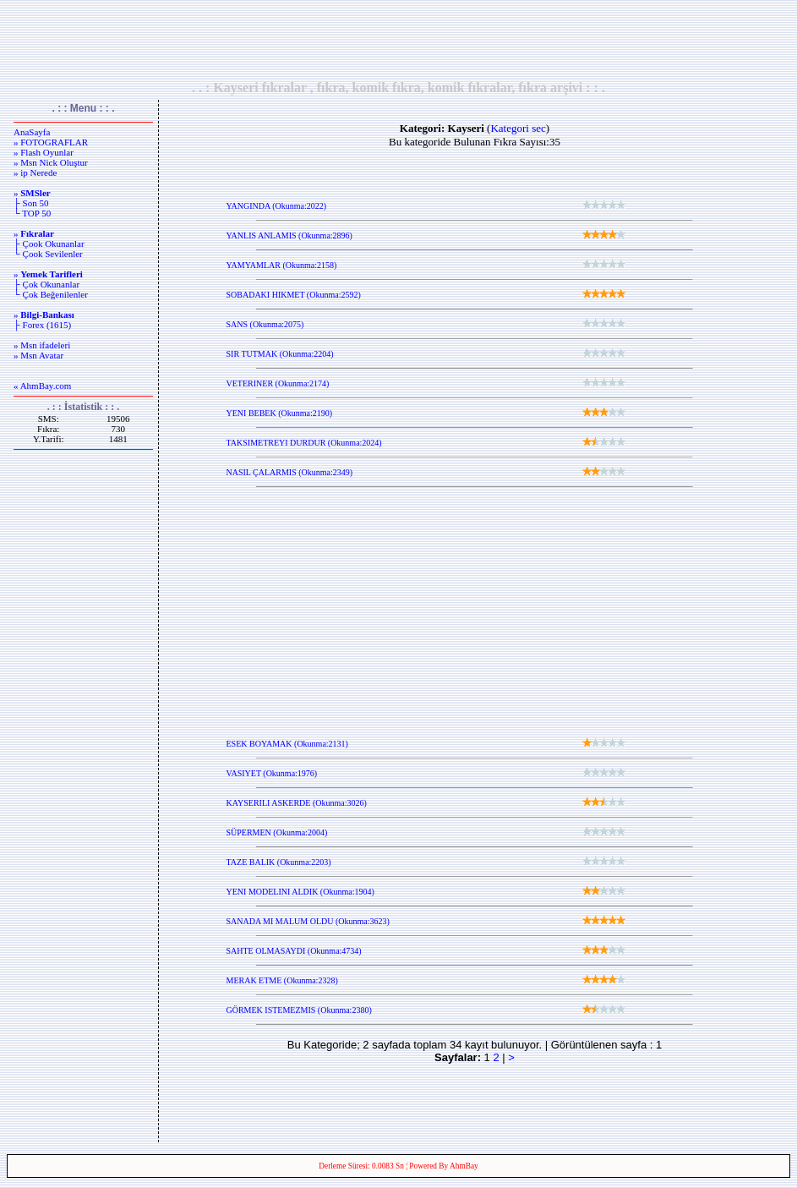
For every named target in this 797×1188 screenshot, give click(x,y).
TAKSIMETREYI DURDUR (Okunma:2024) (304, 442)
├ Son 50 (31, 203)
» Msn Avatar (38, 355)
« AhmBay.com (42, 385)
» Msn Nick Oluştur (51, 162)
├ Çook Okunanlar (49, 243)
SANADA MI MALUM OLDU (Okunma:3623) (308, 921)
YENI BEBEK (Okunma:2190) (280, 413)
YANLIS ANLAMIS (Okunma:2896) (289, 235)
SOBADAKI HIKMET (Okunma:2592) (294, 294)
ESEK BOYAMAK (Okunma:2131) (287, 743)
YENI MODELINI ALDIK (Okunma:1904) (300, 891)
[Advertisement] (399, 40)
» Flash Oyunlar (44, 152)
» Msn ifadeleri (42, 345)
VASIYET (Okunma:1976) (272, 773)
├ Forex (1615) (42, 325)
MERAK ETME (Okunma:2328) (282, 980)
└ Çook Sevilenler (48, 254)
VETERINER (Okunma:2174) (278, 383)
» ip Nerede (35, 172)
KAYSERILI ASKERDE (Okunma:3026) (297, 803)
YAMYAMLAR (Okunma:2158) (282, 265)
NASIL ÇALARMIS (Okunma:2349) (290, 472)
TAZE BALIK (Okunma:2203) (279, 862)
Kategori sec (517, 128)
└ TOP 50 (32, 213)
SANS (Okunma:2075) (265, 324)
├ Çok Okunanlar (46, 284)
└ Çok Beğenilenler (51, 294)
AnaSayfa (32, 132)
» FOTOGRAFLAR (51, 142)
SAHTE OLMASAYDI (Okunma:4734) (294, 950)
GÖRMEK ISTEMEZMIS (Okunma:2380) (299, 1010)
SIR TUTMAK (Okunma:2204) (280, 354)
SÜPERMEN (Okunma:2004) (277, 832)
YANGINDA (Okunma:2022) (277, 206)
